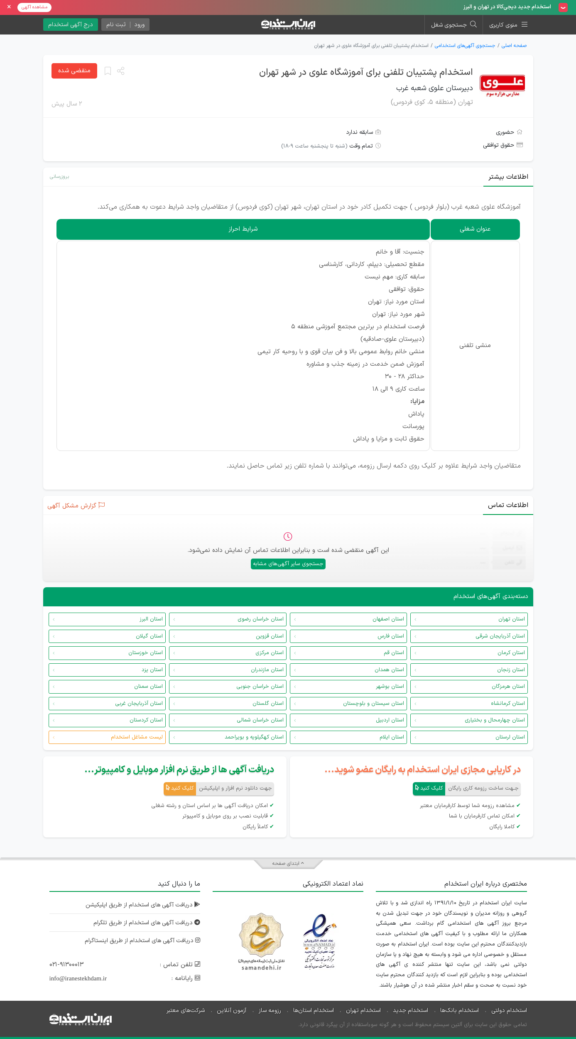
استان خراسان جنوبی (260, 686)
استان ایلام (392, 737)
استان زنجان (511, 670)
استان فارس (390, 636)
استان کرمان (511, 653)
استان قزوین (270, 636)
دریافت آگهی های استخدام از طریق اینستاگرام (142, 940)
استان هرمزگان (508, 686)
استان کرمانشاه (508, 703)
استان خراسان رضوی (261, 619)
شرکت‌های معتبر (186, 1010)
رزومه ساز (270, 1010)
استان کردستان (146, 720)
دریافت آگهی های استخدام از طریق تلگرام (146, 922)
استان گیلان (149, 636)
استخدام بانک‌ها (459, 1010)
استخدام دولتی (509, 1010)
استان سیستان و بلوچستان (373, 703)
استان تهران (511, 619)
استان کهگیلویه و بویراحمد (254, 737)
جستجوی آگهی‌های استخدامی (465, 45)
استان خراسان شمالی (260, 720)
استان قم (394, 653)
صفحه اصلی (514, 45)
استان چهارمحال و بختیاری (495, 720)
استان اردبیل (390, 720)
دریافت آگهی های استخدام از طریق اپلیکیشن (143, 905)
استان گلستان (268, 703)
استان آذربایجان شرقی (500, 636)
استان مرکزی (269, 653)
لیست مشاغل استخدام (137, 737)
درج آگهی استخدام (70, 24)
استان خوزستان (145, 653)
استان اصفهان (388, 619)
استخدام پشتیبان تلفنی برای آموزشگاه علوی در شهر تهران (366, 72)
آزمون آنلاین (231, 1010)
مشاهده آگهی (34, 7)
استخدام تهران (363, 1010)
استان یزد (152, 670)
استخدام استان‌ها (313, 1010)
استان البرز (151, 619)
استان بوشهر (390, 686)
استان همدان (389, 670)
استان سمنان (148, 686)
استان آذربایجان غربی (139, 703)
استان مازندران (267, 670)
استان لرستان (510, 737)
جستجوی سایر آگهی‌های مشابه (288, 564)
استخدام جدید (410, 1010)
